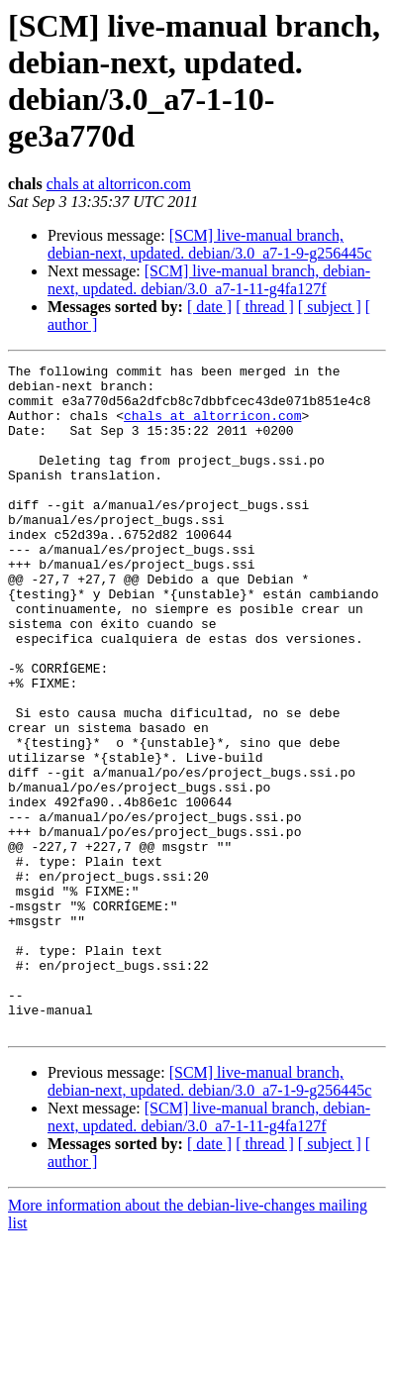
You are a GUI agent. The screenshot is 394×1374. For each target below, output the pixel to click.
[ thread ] (265, 306)
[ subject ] (329, 306)
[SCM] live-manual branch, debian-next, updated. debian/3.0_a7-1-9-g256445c (209, 244)
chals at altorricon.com (119, 183)
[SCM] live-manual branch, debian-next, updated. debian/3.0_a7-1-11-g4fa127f (209, 280)
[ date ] (209, 306)
